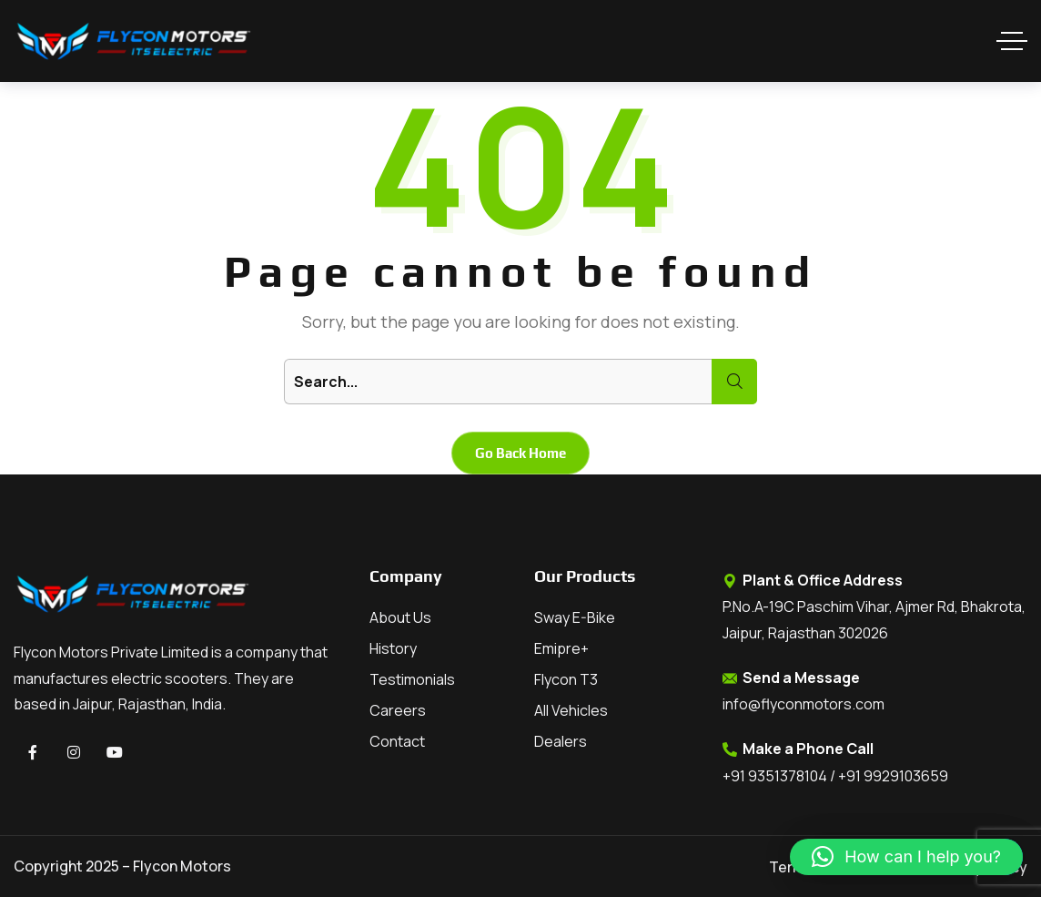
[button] (906, 857)
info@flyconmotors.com (803, 704)
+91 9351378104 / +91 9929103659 (835, 776)
